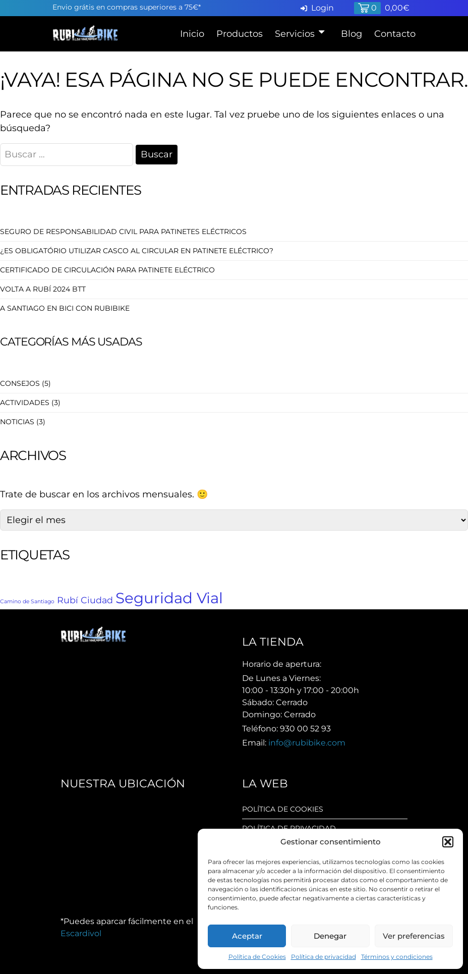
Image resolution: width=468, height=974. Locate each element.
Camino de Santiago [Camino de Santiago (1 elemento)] (27, 601)
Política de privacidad (323, 956)
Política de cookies (282, 809)
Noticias (17, 421)
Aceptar (247, 936)
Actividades (24, 402)
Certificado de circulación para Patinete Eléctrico (107, 269)
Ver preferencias (414, 936)
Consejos (20, 383)
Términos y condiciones (397, 956)
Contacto (395, 33)
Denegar (330, 936)
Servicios (295, 33)
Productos (239, 33)
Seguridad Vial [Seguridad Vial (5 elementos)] (169, 598)
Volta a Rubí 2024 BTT (43, 289)
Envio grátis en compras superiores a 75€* (126, 7)
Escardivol (81, 933)
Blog (351, 33)
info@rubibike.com (306, 743)
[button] (448, 842)
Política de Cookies (257, 956)
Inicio (192, 33)
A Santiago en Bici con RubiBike (65, 308)
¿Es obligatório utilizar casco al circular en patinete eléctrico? (136, 250)
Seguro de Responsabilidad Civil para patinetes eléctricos (123, 231)
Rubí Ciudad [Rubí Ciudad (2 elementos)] (85, 600)
